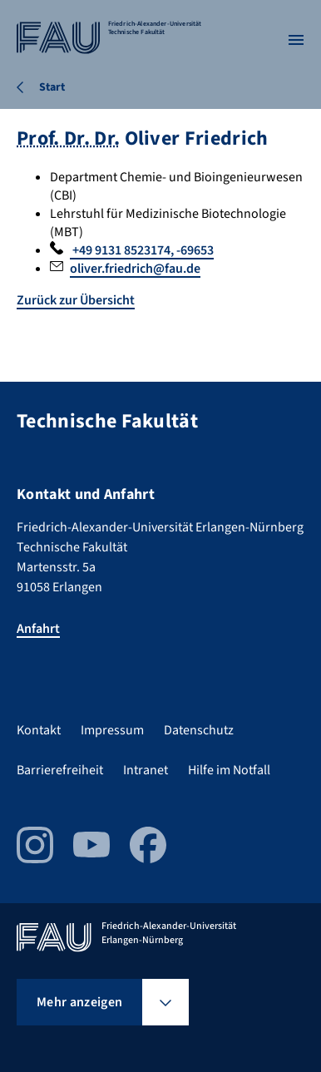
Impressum (112, 730)
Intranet (145, 770)
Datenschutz (199, 730)
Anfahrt (38, 629)
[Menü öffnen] (296, 40)
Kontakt (39, 730)
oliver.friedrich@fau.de (135, 268)
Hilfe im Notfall (229, 770)
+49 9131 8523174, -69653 (142, 250)
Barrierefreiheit (60, 770)
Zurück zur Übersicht (76, 300)
